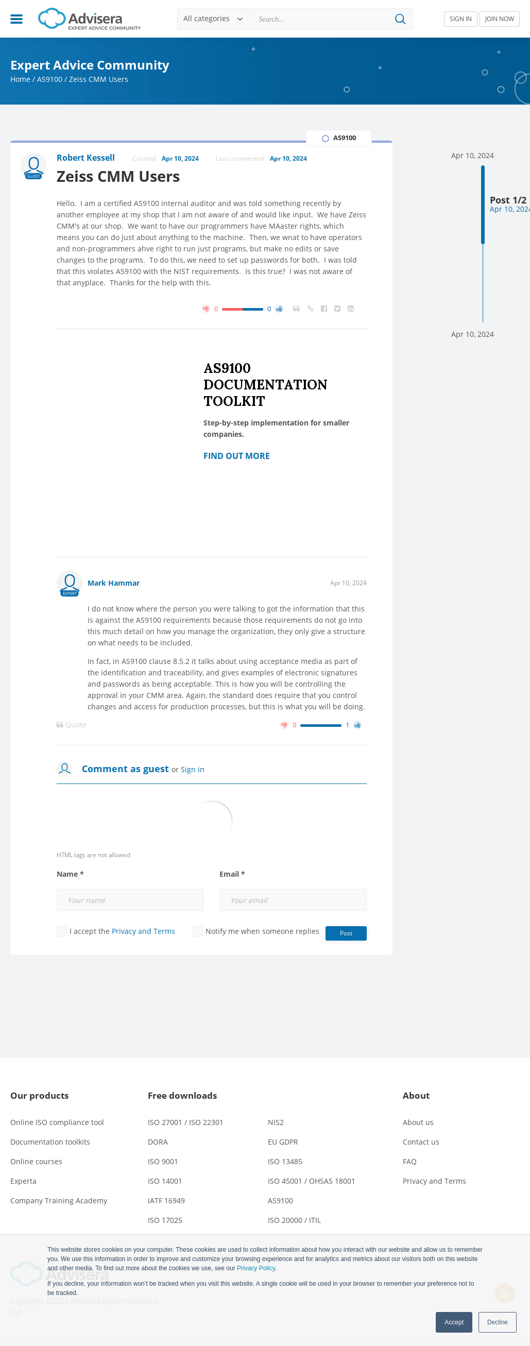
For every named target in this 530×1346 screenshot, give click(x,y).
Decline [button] (497, 1322)
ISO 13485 (285, 1161)
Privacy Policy (256, 1268)
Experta (23, 1181)
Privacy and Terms (143, 931)
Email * (232, 874)
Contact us (421, 1142)
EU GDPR (283, 1142)
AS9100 (49, 79)
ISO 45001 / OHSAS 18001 (311, 1181)
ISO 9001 (163, 1161)
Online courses (36, 1161)
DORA (158, 1142)
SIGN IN (461, 18)
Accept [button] (454, 1322)
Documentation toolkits (50, 1142)
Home (20, 79)
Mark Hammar (114, 583)
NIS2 (276, 1122)
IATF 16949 (166, 1200)
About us (418, 1122)
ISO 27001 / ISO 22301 (186, 1122)
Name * (70, 874)
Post (346, 933)
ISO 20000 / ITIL (294, 1220)
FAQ (410, 1161)
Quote (72, 724)
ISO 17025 (165, 1220)
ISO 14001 (165, 1181)
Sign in (192, 769)
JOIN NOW (499, 18)
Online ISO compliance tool (57, 1122)
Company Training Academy (58, 1200)
